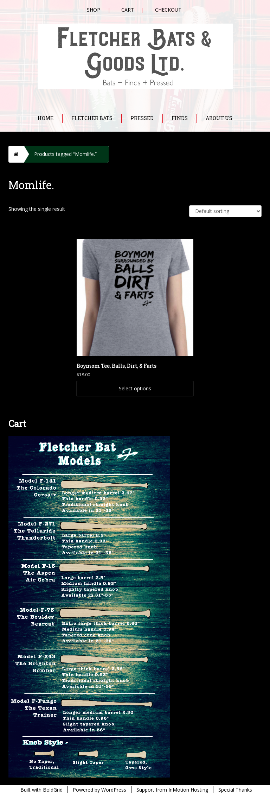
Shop (93, 9)
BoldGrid (53, 789)
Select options (135, 388)
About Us (219, 118)
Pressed (142, 118)
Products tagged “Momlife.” (65, 154)
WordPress (113, 789)
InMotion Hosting (188, 789)
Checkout (168, 9)
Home (45, 118)
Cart (127, 9)
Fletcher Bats (91, 118)
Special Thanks (235, 789)
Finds (180, 118)
